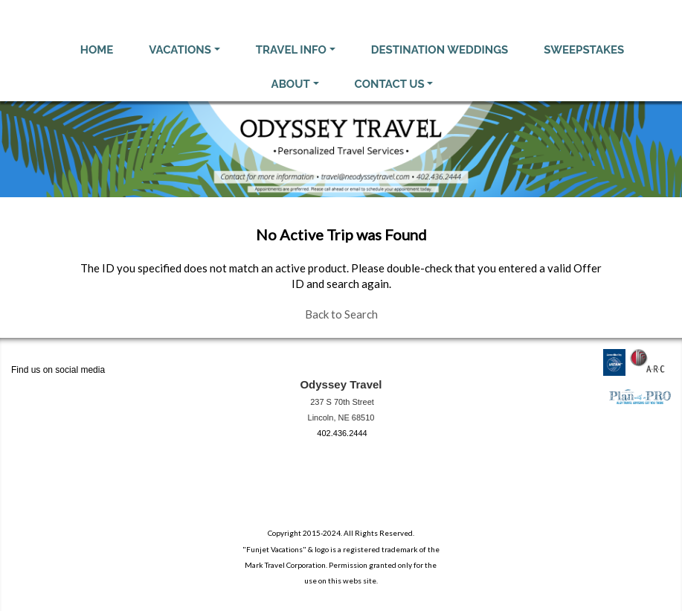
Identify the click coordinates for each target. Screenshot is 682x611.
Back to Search (341, 314)
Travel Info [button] (291, 50)
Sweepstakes (584, 50)
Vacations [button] (180, 50)
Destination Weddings (440, 50)
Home (97, 50)
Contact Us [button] (390, 84)
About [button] (290, 84)
